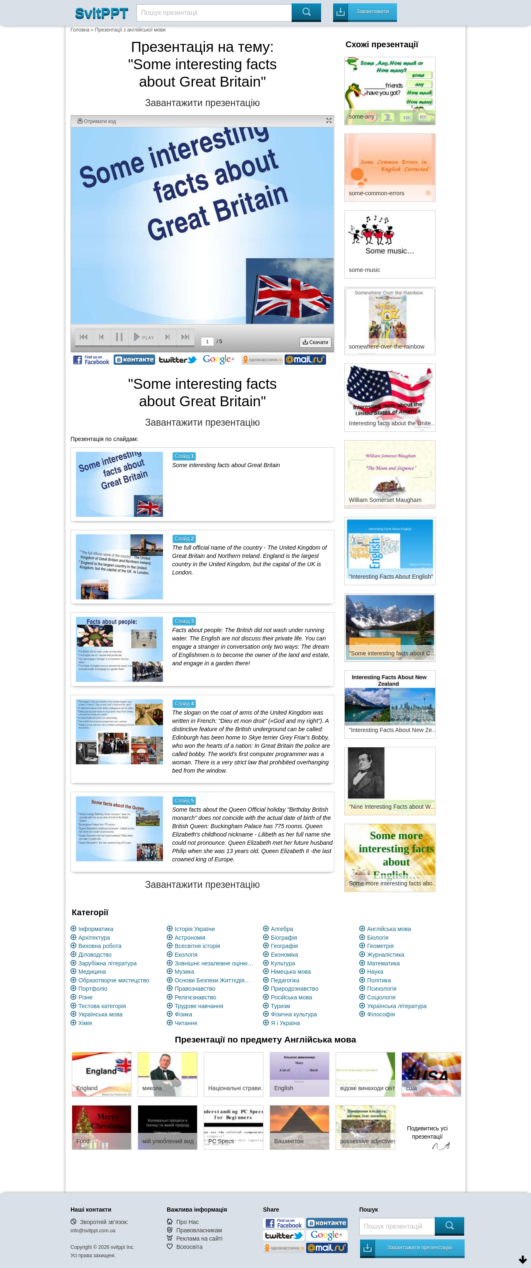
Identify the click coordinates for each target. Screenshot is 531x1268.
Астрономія (190, 937)
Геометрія (380, 946)
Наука (375, 971)
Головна (80, 30)
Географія (284, 946)
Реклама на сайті (199, 1238)
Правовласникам (199, 1230)
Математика (383, 963)
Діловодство (95, 954)
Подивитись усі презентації (427, 1139)
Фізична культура (294, 1014)
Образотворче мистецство (113, 980)
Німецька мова (291, 971)
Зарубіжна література (107, 963)
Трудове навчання (199, 1006)
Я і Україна (285, 1023)
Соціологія (381, 997)
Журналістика (385, 954)
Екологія (186, 954)
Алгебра (282, 929)
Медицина (92, 971)
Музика (184, 971)
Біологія (378, 937)
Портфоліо (92, 988)
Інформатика (95, 929)
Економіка (284, 954)
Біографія (284, 937)
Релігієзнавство (195, 997)
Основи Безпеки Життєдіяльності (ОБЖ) (214, 980)
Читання (186, 1023)
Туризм (280, 1006)
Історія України (195, 929)
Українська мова (100, 1014)
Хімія (85, 1023)
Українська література (397, 1006)
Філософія (381, 1014)
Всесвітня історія (197, 946)
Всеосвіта (189, 1247)
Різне (85, 997)
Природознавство (294, 988)
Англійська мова (389, 929)
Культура (283, 963)
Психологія (382, 988)
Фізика (183, 1014)
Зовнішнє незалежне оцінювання (214, 963)
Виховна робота (100, 946)
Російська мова (291, 997)
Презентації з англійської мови (130, 30)
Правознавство (195, 988)
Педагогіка (285, 980)
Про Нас (187, 1222)
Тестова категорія (102, 1006)
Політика (379, 980)
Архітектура (94, 937)
